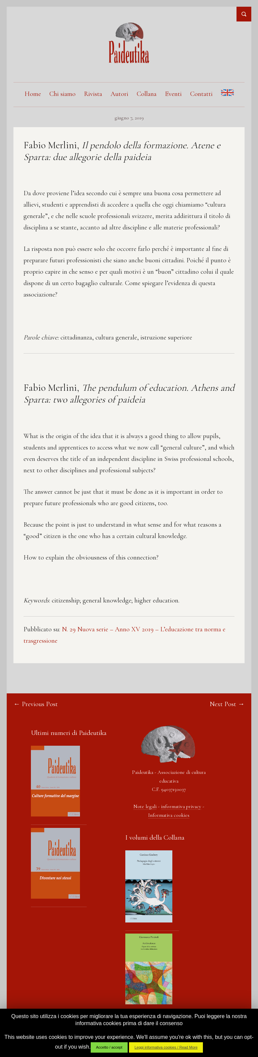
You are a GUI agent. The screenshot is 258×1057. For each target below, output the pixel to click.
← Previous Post (35, 704)
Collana (147, 94)
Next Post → (227, 704)
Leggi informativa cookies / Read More (166, 1047)
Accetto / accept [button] (109, 1047)
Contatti (201, 94)
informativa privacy (181, 806)
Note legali (145, 806)
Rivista (93, 94)
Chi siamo (62, 94)
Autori (119, 94)
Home (33, 94)
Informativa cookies (168, 815)
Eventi (173, 94)
